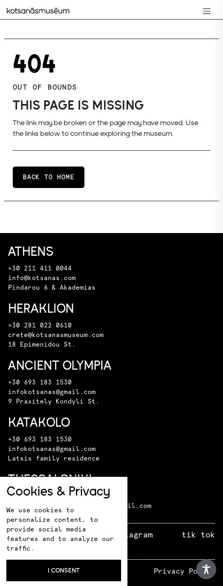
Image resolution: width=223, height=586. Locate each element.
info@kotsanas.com (42, 278)
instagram (131, 535)
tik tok (198, 535)
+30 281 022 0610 (40, 325)
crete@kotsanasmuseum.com (56, 335)
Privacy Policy (184, 571)
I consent (64, 570)
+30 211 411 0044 (40, 268)
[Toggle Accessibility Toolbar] (206, 569)
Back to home (48, 177)
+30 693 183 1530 (40, 382)
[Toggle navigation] (206, 11)
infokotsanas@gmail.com (52, 392)
